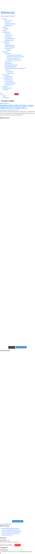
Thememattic (29, 551)
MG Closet (7, 22)
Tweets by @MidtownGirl (6, 524)
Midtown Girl (8, 12)
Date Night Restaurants (10, 66)
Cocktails (7, 69)
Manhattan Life (6, 32)
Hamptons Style (9, 79)
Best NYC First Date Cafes (13, 58)
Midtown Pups (8, 25)
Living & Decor (6, 42)
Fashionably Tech (9, 40)
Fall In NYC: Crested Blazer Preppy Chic (11, 530)
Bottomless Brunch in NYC (11, 65)
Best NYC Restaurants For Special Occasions (15, 68)
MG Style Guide (8, 20)
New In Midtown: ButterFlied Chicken (10, 528)
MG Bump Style (8, 76)
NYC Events (7, 33)
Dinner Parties (10, 73)
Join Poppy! (5, 28)
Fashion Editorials (5, 103)
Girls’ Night (10, 71)
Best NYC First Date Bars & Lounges (15, 56)
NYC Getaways (8, 37)
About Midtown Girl (7, 88)
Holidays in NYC (8, 35)
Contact (5, 30)
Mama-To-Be (6, 74)
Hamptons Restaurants (10, 83)
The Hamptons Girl (7, 78)
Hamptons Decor (9, 81)
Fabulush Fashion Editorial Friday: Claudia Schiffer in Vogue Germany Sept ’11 (16, 106)
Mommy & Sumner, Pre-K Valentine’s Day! (11, 531)
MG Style (5, 19)
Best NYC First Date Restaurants (14, 55)
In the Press (6, 89)
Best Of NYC (8, 53)
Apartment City (8, 48)
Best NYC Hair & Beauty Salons (14, 60)
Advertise (5, 86)
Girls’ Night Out (8, 63)
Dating (8, 50)
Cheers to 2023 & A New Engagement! (10, 533)
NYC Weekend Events (10, 38)
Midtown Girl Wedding (10, 23)
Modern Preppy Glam (10, 46)
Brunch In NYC (8, 61)
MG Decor (7, 43)
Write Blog (21, 551)
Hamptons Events (9, 84)
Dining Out (5, 51)
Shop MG (5, 27)
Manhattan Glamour (10, 45)
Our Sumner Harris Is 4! (7, 535)
